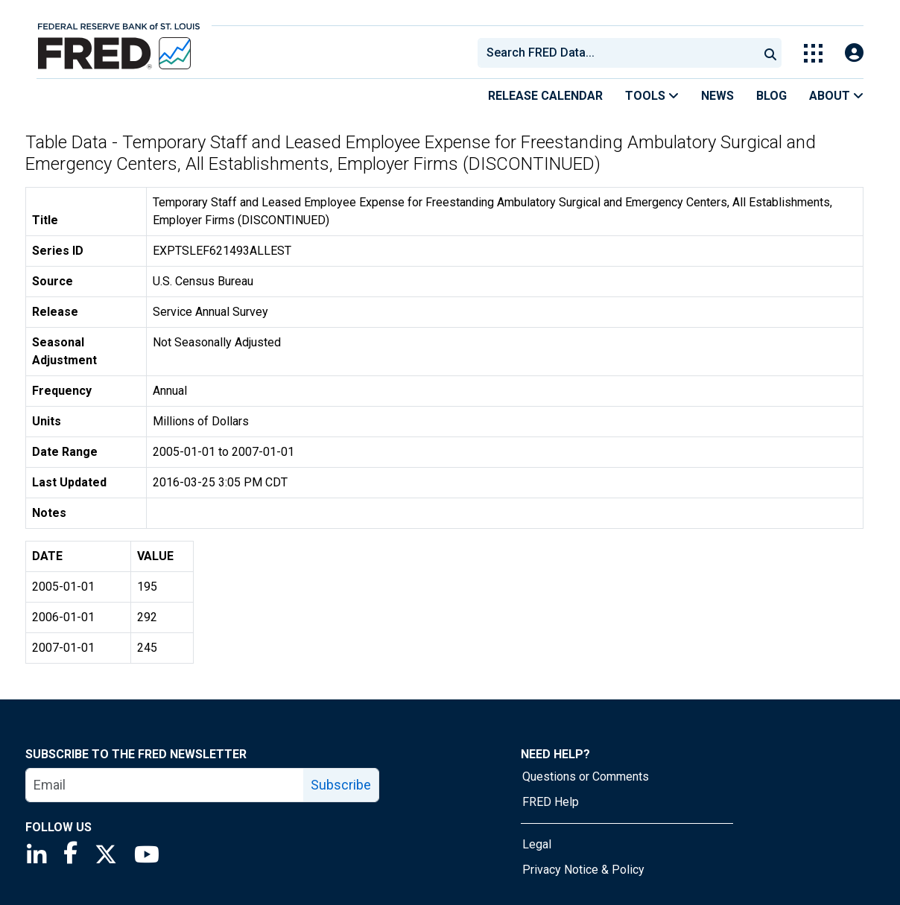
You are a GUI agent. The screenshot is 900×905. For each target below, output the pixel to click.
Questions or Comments (585, 776)
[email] (165, 785)
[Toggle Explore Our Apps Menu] (813, 53)
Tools (652, 96)
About (836, 96)
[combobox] (617, 53)
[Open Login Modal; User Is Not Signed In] (854, 53)
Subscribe (341, 785)
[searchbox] (621, 53)
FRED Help (550, 802)
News (717, 96)
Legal (536, 844)
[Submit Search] (770, 53)
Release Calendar (545, 96)
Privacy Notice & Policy (583, 870)
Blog (771, 96)
